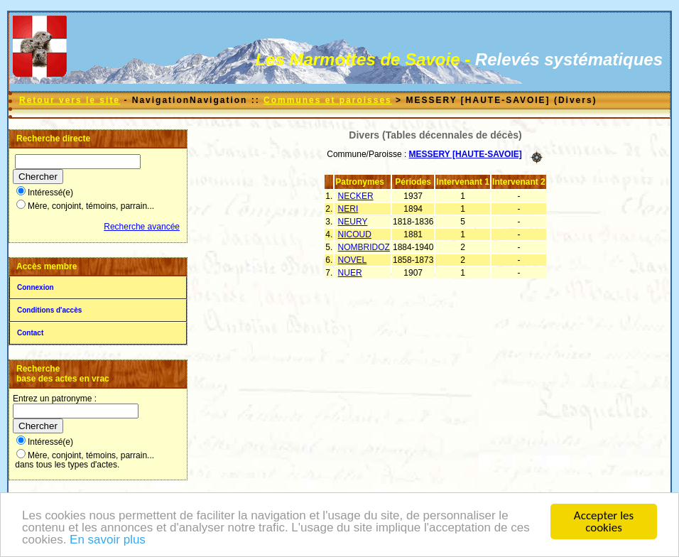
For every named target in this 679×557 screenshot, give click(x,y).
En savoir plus (108, 540)
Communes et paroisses (328, 100)
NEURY (353, 222)
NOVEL (352, 260)
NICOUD (354, 234)
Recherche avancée (142, 227)
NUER (350, 273)
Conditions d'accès (49, 310)
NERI (348, 209)
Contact (30, 333)
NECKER (356, 196)
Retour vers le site (69, 100)
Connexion (35, 287)
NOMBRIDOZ (364, 247)
